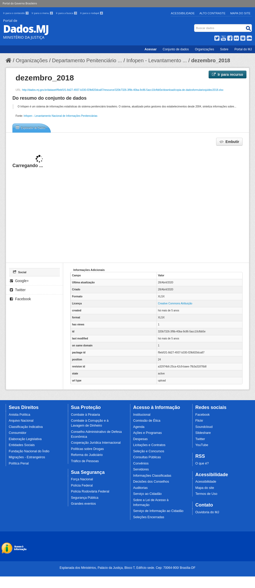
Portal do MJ (243, 49)
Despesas (140, 439)
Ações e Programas (147, 433)
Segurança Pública (84, 498)
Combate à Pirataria (85, 414)
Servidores (141, 469)
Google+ (19, 281)
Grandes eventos (83, 503)
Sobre (224, 49)
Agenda (138, 427)
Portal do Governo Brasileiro (20, 3)
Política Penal (19, 463)
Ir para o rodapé (91, 13)
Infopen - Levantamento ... (156, 60)
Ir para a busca (67, 13)
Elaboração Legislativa (25, 439)
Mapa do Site (240, 13)
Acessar (151, 49)
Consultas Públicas (147, 457)
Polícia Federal (82, 485)
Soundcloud (204, 427)
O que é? (202, 463)
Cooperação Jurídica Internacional (96, 443)
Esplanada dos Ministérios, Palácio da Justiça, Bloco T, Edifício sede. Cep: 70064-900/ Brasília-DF (127, 568)
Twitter (18, 290)
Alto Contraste (212, 13)
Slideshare (203, 433)
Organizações (204, 49)
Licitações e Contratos (149, 445)
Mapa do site (204, 488)
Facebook (20, 299)
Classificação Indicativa (26, 427)
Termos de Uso (206, 494)
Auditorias (140, 488)
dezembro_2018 (210, 60)
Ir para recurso (227, 74)
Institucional (142, 414)
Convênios (141, 463)
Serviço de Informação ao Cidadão (158, 511)
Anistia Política (19, 414)
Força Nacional (82, 479)
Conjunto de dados (176, 49)
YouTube (201, 445)
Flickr (199, 420)
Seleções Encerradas (148, 517)
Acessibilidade (183, 13)
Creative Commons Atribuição (175, 303)
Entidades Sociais (22, 445)
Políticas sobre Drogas (87, 449)
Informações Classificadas (152, 475)
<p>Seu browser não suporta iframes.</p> (127, 204)
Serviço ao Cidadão (147, 494)
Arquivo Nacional (21, 420)
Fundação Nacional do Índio (29, 451)
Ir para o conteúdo (16, 13)
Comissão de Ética (146, 420)
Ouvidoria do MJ (207, 512)
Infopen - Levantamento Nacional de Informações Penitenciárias (60, 115)
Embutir (229, 142)
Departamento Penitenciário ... (87, 60)
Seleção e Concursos (148, 451)
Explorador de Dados (30, 127)
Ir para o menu (43, 13)
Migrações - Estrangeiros (27, 457)
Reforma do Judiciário (87, 455)
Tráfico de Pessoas (85, 461)
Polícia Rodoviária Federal (90, 491)
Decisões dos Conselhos (151, 481)
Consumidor (17, 433)
